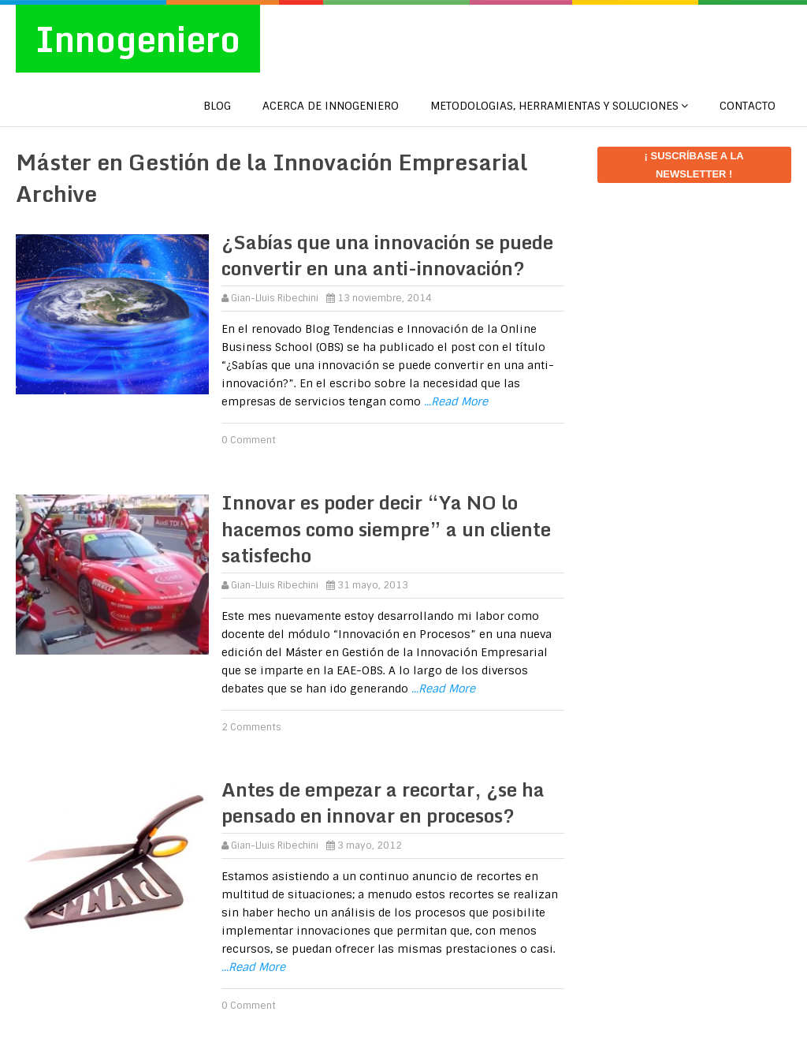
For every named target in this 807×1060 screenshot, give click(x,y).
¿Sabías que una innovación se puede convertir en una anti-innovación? (387, 255)
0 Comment (248, 440)
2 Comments (251, 727)
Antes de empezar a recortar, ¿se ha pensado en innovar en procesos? (383, 802)
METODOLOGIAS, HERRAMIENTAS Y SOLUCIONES (554, 106)
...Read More (456, 401)
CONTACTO (747, 106)
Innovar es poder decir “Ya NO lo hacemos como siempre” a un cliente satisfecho (386, 528)
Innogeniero (137, 38)
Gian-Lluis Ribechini (274, 298)
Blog (217, 106)
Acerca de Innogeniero (330, 106)
